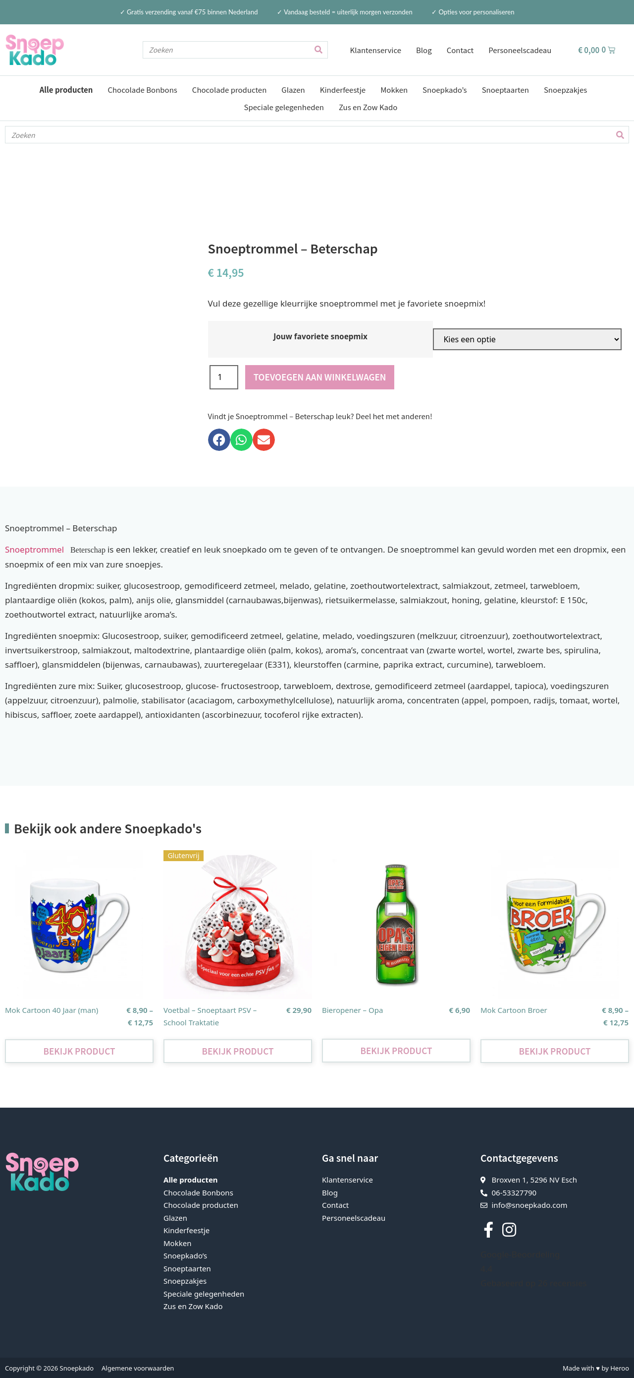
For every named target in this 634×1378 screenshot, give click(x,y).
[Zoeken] (318, 50)
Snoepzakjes (565, 89)
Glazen (293, 89)
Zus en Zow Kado (368, 107)
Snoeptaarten (505, 89)
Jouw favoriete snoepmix (320, 336)
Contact (460, 50)
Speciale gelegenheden (284, 107)
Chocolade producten (229, 89)
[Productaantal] (224, 377)
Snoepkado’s (445, 89)
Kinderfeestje (343, 89)
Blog (424, 50)
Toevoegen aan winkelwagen (320, 376)
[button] (219, 439)
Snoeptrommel (36, 549)
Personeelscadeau (519, 50)
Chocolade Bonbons (142, 89)
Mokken (394, 89)
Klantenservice (375, 50)
